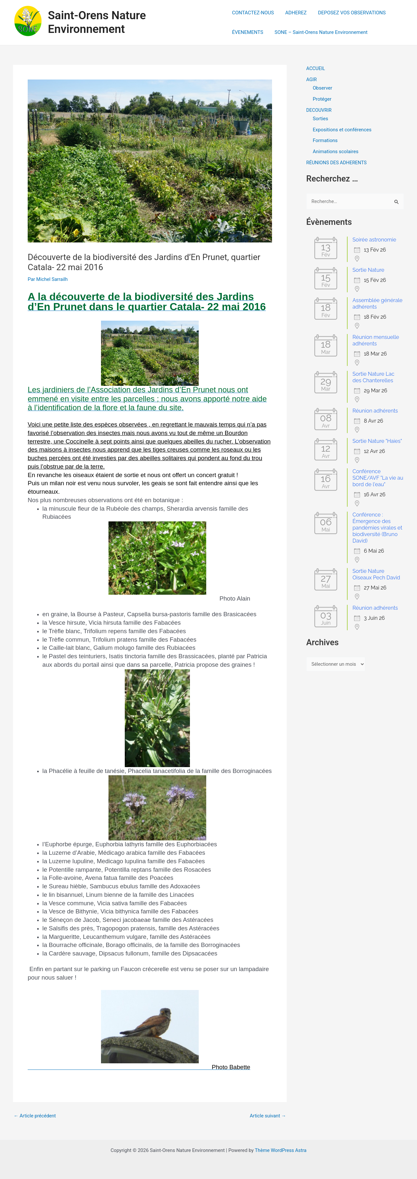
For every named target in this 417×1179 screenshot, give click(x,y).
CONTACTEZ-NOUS (253, 13)
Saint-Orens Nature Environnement (97, 22)
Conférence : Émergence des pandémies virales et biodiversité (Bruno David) (377, 528)
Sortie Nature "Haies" (377, 441)
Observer (322, 88)
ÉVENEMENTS (247, 32)
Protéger (322, 99)
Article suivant (267, 1116)
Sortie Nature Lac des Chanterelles (373, 377)
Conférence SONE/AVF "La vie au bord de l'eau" (377, 478)
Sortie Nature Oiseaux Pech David (376, 574)
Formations (325, 140)
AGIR (311, 79)
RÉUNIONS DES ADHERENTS (337, 163)
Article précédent (35, 1116)
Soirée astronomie (374, 240)
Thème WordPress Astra (280, 1150)
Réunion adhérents (375, 411)
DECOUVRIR (319, 110)
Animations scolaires (335, 151)
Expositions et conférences (342, 130)
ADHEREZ (294, 13)
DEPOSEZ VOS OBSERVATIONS (348, 13)
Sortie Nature (368, 270)
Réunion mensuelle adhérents (375, 340)
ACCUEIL (316, 68)
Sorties (320, 119)
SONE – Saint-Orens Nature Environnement (319, 32)
